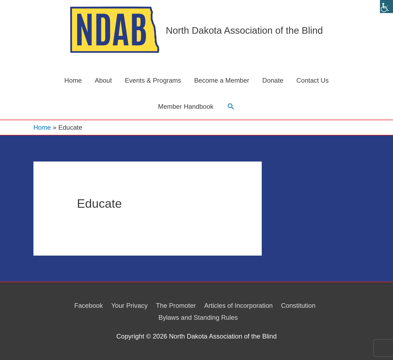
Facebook (88, 305)
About (103, 80)
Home (73, 80)
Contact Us (312, 80)
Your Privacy (129, 305)
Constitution (298, 305)
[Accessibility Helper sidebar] (386, 6)
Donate (272, 80)
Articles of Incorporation (238, 305)
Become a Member (221, 80)
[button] (231, 106)
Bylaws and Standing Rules (198, 317)
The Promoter (176, 305)
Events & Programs (153, 80)
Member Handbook (185, 106)
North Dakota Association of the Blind (244, 30)
